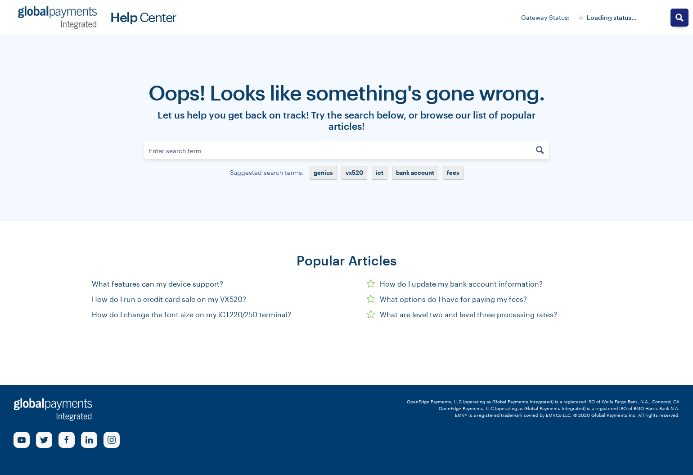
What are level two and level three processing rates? (461, 314)
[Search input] (338, 150)
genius (323, 172)
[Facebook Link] (66, 440)
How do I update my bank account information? (454, 283)
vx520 (354, 172)
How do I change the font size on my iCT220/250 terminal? (191, 314)
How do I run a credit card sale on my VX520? (169, 299)
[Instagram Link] (112, 440)
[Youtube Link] (22, 440)
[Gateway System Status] (608, 17)
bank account (415, 172)
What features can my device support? (157, 283)
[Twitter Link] (44, 440)
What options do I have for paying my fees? (446, 299)
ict (379, 172)
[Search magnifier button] (540, 150)
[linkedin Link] (89, 440)
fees (453, 172)
